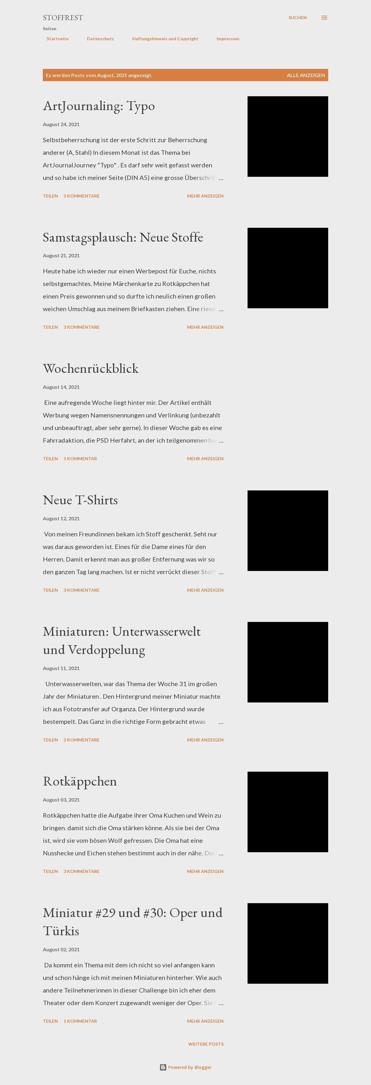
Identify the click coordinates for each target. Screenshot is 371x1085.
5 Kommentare (82, 196)
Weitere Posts (206, 1044)
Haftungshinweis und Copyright (161, 38)
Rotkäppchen (80, 781)
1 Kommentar (80, 458)
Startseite (54, 38)
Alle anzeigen (306, 75)
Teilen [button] (50, 196)
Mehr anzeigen (205, 196)
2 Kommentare (82, 739)
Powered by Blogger (185, 1067)
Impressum (224, 38)
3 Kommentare (82, 327)
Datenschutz (96, 38)
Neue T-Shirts (80, 499)
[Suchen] (297, 17)
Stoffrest (63, 17)
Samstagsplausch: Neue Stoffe (123, 237)
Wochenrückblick (91, 368)
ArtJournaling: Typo (99, 105)
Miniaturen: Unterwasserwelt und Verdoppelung (122, 640)
